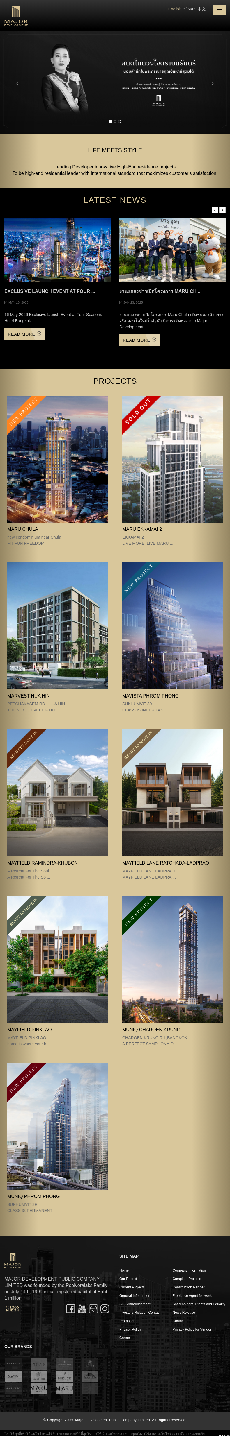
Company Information (189, 1270)
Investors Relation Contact (139, 1312)
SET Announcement (135, 1304)
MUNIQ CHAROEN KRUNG (151, 1029)
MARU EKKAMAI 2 (142, 529)
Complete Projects (187, 1279)
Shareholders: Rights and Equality (199, 1304)
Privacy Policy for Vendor (192, 1329)
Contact (179, 1321)
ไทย (189, 9)
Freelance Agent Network (192, 1296)
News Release (184, 1312)
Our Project (128, 1279)
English (175, 9)
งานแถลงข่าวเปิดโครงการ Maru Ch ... (160, 291)
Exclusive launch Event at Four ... (49, 291)
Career (124, 1338)
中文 (202, 9)
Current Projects (132, 1287)
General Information (134, 1296)
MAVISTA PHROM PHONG (150, 695)
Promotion (127, 1321)
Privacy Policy (130, 1329)
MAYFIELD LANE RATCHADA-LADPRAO (165, 862)
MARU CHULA (22, 529)
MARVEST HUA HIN (28, 695)
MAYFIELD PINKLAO (29, 1029)
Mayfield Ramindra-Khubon (42, 862)
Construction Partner (189, 1287)
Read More (24, 333)
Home (124, 1270)
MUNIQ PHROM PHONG (33, 1196)
